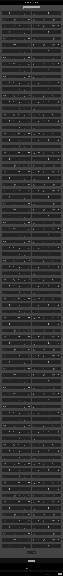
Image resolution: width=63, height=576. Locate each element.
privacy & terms (35, 567)
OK (59, 574)
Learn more (47, 574)
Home (25, 7)
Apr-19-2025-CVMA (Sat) (33, 7)
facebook (26, 568)
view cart (34, 565)
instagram (26, 567)
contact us (31, 561)
